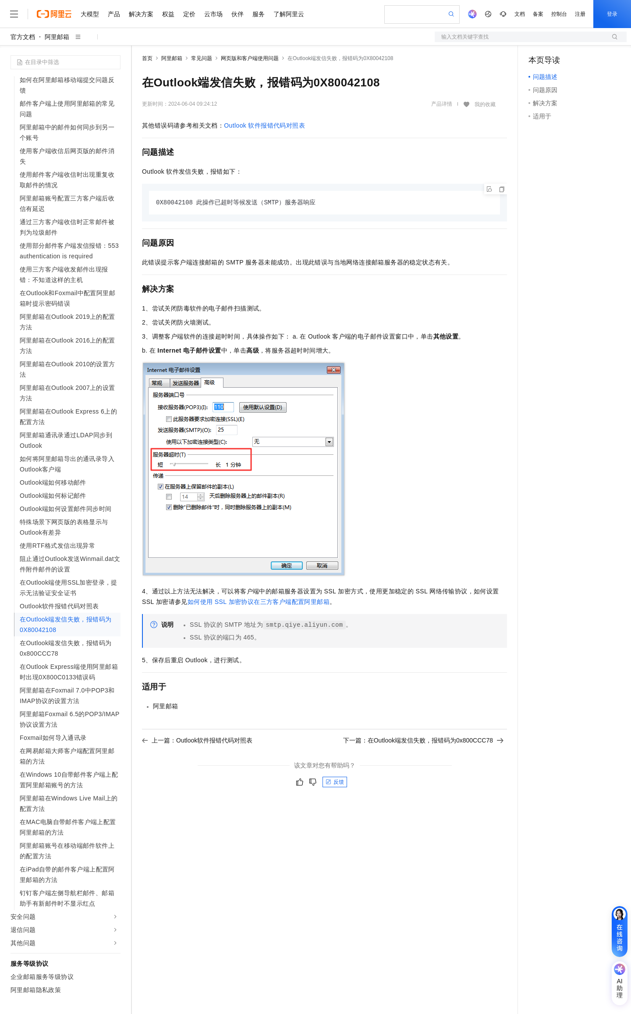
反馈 (335, 782)
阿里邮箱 (57, 36)
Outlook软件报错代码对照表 (264, 125)
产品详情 (441, 104)
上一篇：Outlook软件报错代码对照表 (197, 740)
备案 (538, 14)
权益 (168, 14)
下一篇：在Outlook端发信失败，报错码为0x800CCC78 (423, 740)
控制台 (559, 14)
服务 (258, 14)
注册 (580, 14)
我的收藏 (485, 104)
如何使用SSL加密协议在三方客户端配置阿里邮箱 (259, 602)
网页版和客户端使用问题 (250, 58)
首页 (147, 58)
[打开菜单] (14, 14)
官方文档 (23, 36)
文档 (519, 14)
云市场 (213, 14)
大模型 (90, 14)
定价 (189, 14)
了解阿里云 (288, 14)
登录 (612, 14)
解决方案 (141, 14)
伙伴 (237, 14)
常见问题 (201, 58)
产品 (114, 14)
